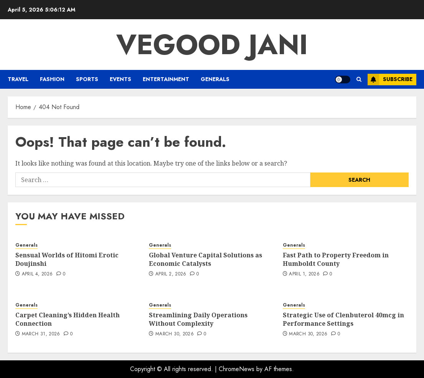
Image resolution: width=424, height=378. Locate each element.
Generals (215, 79)
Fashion (52, 79)
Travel (18, 79)
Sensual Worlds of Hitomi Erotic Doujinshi (67, 259)
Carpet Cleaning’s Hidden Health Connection (67, 319)
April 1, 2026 (304, 274)
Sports (87, 79)
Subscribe (390, 79)
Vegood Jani (212, 45)
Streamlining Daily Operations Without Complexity (198, 319)
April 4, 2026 (37, 274)
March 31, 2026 (41, 334)
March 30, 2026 (174, 334)
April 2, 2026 (170, 274)
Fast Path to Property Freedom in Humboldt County (336, 259)
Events (120, 79)
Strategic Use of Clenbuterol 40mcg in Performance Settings (343, 319)
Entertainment (166, 79)
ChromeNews (236, 369)
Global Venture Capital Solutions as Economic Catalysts (205, 259)
